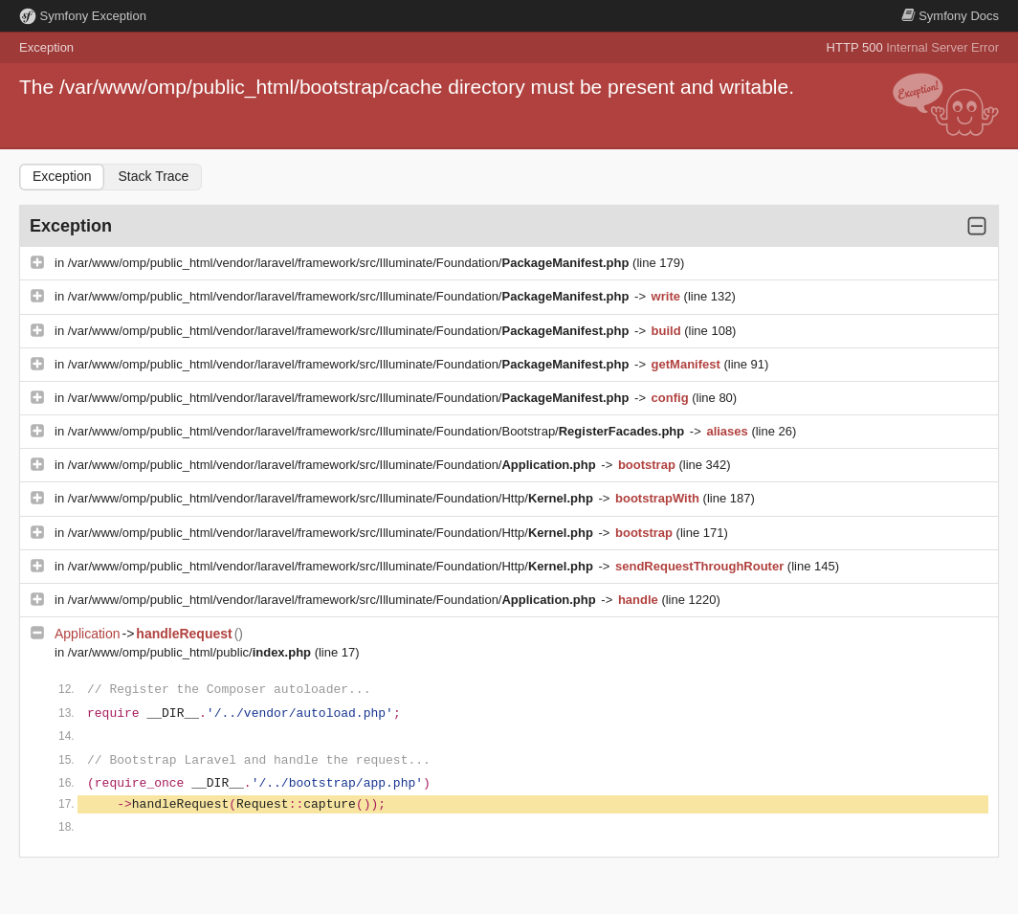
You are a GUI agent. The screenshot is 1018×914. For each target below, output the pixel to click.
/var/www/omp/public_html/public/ (191, 652)
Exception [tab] (62, 176)
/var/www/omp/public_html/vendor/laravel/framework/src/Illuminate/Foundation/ (350, 263)
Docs (950, 16)
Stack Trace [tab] (153, 176)
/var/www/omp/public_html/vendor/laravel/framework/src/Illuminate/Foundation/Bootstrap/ (378, 431)
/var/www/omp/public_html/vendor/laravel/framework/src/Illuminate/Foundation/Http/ (332, 498)
